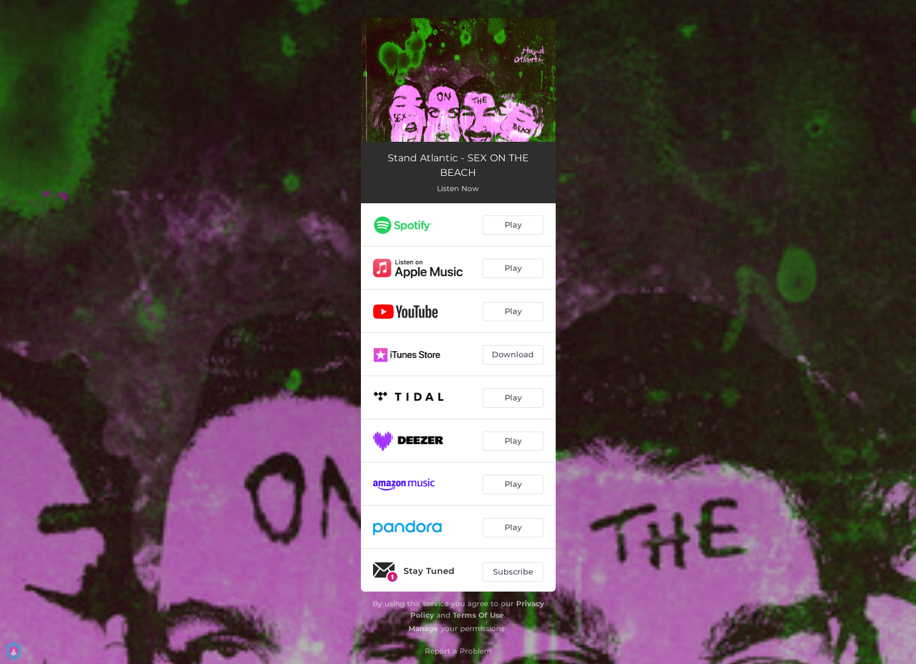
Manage (423, 628)
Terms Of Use (478, 615)
